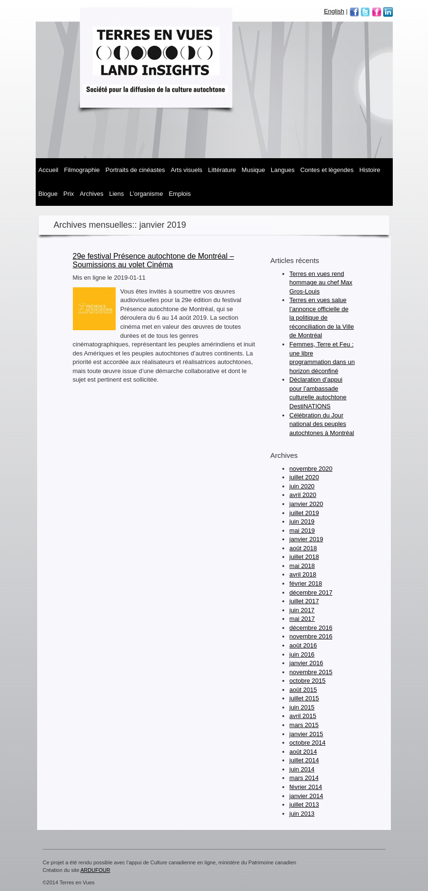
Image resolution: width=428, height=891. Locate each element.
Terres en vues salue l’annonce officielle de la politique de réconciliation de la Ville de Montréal (321, 317)
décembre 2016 (310, 627)
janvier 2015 (306, 734)
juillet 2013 (304, 804)
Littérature (222, 169)
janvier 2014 (306, 796)
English (334, 11)
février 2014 (305, 786)
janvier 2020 (306, 503)
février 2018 (305, 583)
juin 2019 (302, 521)
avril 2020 (302, 494)
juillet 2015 (304, 698)
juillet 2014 (304, 760)
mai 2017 (302, 618)
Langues (283, 169)
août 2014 (303, 751)
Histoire (369, 169)
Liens (116, 193)
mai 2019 (302, 530)
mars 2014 (304, 777)
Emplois (179, 193)
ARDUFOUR (95, 870)
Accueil (49, 169)
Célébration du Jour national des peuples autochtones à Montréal (321, 424)
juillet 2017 (304, 601)
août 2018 (303, 548)
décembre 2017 (310, 592)
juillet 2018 (304, 556)
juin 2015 (302, 707)
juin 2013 (302, 813)
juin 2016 (302, 654)
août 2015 (303, 689)
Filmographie (82, 169)
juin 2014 (302, 769)
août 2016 (303, 645)
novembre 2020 (310, 468)
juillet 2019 (304, 512)
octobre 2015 (307, 680)
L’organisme (146, 193)
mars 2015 (304, 725)
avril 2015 (302, 715)
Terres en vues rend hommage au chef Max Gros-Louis (320, 282)
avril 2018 (302, 574)
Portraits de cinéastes (135, 169)
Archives (91, 193)
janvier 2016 (306, 663)
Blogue (48, 193)
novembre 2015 (310, 672)
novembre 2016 (310, 636)
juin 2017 (302, 610)
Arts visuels (186, 169)
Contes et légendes (327, 169)
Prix (68, 193)
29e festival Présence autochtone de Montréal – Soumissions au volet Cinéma (153, 260)
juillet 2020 (304, 477)
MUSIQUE (253, 169)
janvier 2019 (306, 539)
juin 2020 (302, 486)
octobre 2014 (307, 742)
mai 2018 (302, 565)
